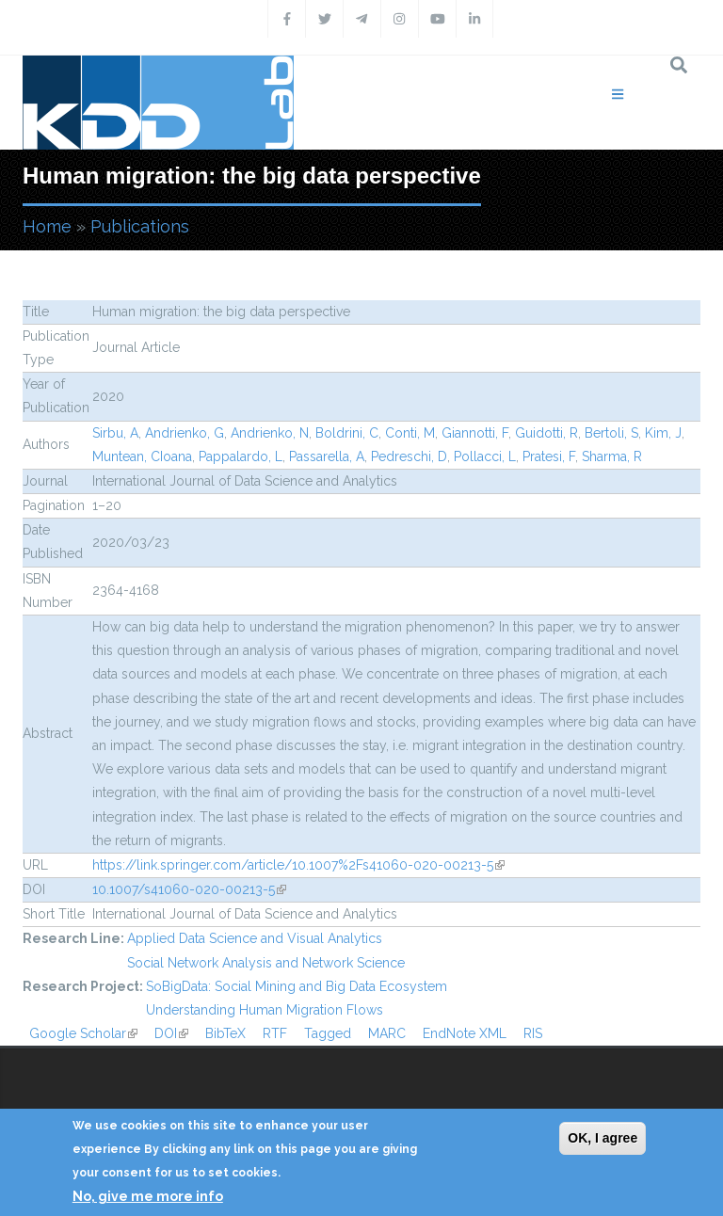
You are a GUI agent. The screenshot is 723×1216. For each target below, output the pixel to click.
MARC (387, 1033)
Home (47, 226)
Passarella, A (326, 456)
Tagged (327, 1033)
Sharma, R (612, 456)
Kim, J (663, 432)
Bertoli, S (611, 432)
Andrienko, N (270, 432)
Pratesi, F (548, 456)
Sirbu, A (115, 432)
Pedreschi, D (409, 456)
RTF (275, 1033)
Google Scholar (83, 1033)
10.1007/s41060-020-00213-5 (189, 889)
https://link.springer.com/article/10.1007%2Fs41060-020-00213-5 (298, 864)
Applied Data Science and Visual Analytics (254, 938)
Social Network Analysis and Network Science (266, 962)
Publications (139, 226)
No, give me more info (147, 1196)
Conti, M (410, 432)
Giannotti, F (475, 432)
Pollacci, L (485, 456)
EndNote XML (464, 1033)
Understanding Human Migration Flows (264, 1009)
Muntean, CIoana (142, 456)
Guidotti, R (546, 432)
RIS (532, 1033)
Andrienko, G (184, 432)
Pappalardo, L (240, 456)
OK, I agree (602, 1137)
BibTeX (225, 1033)
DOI (171, 1033)
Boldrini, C (346, 432)
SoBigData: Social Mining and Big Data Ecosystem (296, 986)
